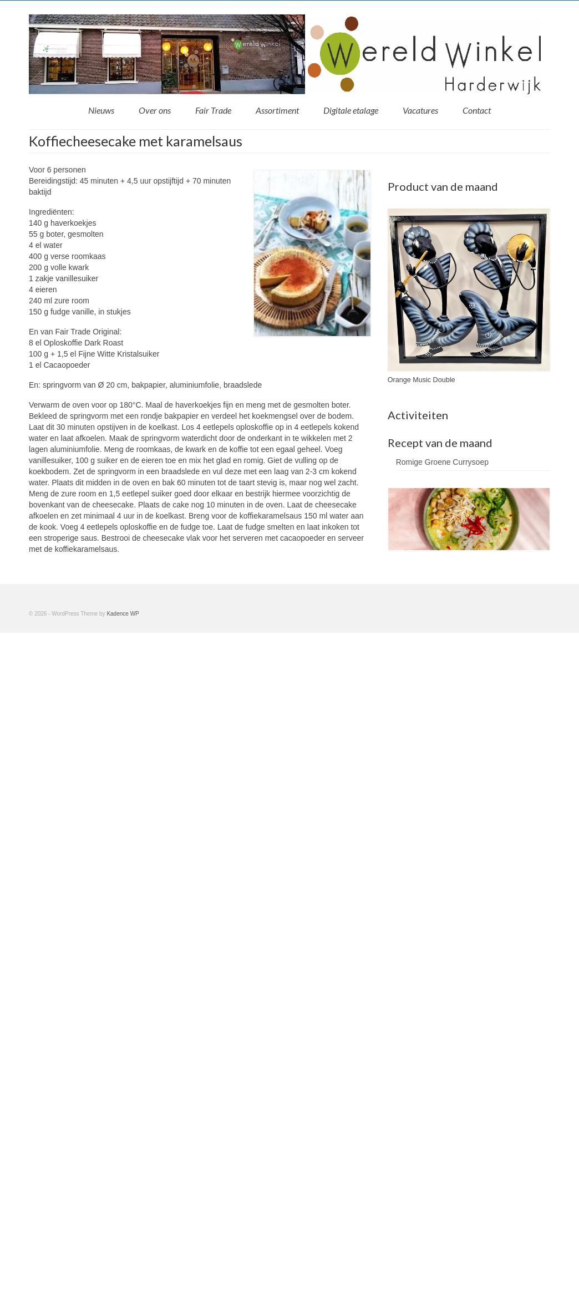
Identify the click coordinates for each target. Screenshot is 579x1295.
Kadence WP (122, 614)
